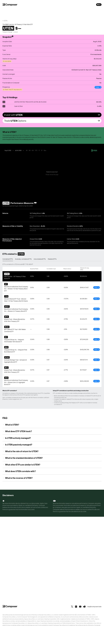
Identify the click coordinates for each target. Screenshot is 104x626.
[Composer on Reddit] (84, 606)
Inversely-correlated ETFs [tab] (23, 259)
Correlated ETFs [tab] (8, 259)
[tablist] (52, 259)
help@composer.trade (94, 607)
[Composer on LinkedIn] (76, 606)
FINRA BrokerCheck (68, 623)
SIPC (93, 615)
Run (94, 150)
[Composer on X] (72, 607)
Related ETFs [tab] (52, 259)
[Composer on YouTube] (80, 606)
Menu (99, 5)
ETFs (5, 21)
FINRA (89, 615)
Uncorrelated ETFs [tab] (40, 259)
